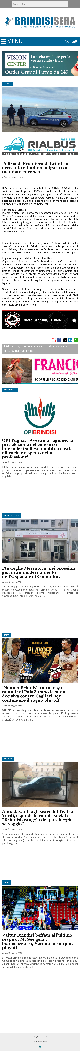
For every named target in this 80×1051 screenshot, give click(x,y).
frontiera (26, 346)
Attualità (8, 759)
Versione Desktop (40, 1041)
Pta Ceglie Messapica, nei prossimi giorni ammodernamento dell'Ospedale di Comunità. (38, 572)
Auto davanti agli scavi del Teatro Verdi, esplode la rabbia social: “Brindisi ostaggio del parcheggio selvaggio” (37, 818)
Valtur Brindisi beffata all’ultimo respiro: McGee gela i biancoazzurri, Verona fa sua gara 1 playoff (40, 941)
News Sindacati (10, 390)
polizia (15, 346)
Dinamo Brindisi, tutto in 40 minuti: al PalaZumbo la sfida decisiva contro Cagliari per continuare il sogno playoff (33, 694)
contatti (71, 41)
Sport (6, 635)
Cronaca (7, 84)
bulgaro (52, 346)
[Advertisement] (40, 496)
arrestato (39, 346)
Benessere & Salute (11, 515)
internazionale (23, 351)
